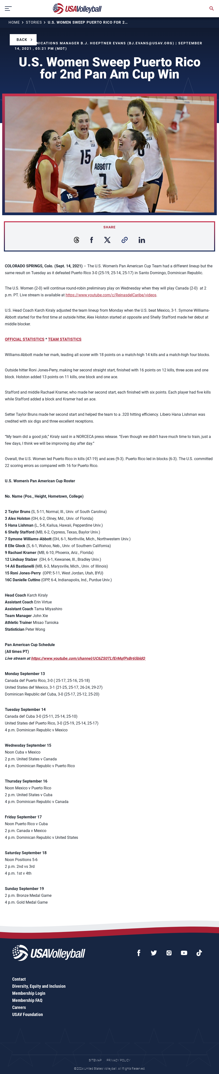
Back (22, 40)
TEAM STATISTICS (64, 339)
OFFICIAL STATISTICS (24, 339)
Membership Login (28, 993)
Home (14, 22)
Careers (19, 1007)
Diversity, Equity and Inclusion (39, 986)
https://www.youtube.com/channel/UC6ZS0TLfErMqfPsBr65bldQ (88, 658)
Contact (19, 979)
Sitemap (95, 1060)
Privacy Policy (118, 1060)
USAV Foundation (27, 1014)
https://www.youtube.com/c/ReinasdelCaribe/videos (111, 295)
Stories (34, 22)
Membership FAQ (27, 1000)
